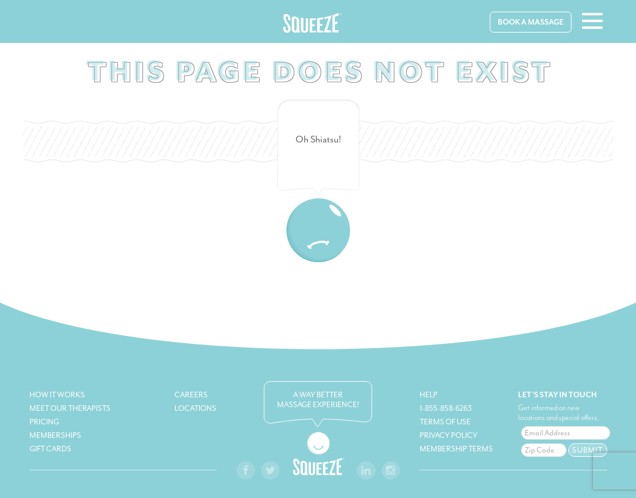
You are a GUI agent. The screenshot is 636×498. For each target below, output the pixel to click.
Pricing (44, 422)
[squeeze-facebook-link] (246, 470)
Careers (191, 395)
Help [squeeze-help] (429, 395)
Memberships (55, 435)
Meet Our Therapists (70, 408)
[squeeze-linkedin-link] (366, 470)
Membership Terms (456, 449)
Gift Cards (50, 449)
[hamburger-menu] (592, 23)
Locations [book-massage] (195, 408)
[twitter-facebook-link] (270, 470)
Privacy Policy (448, 435)
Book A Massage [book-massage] (530, 22)
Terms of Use (445, 422)
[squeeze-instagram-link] (391, 470)
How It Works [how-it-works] (57, 395)
